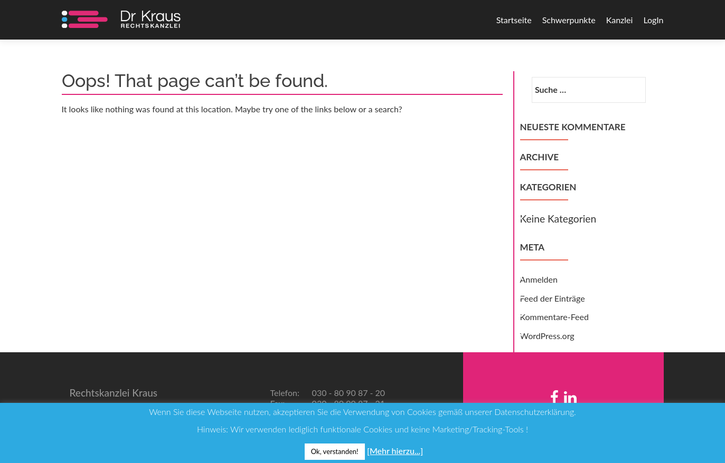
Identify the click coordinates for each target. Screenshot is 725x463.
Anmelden (539, 279)
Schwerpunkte (569, 20)
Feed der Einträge (552, 298)
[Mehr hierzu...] (395, 451)
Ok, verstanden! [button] (335, 451)
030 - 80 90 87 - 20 (347, 393)
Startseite (514, 20)
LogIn (653, 20)
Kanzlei (619, 20)
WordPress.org (547, 336)
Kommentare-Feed (554, 317)
